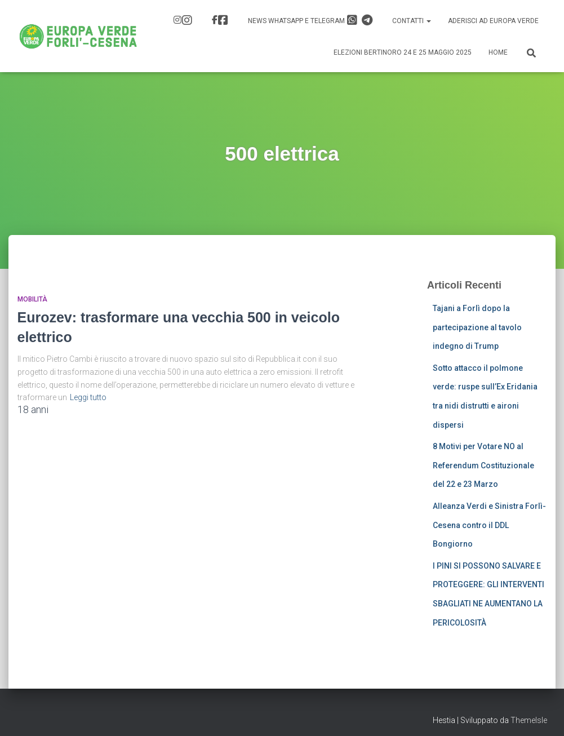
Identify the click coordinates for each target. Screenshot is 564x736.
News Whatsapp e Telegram (310, 20)
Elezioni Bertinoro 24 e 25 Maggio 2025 (403, 52)
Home (498, 52)
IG (187, 20)
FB (223, 20)
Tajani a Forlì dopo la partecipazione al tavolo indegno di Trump (477, 327)
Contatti (411, 21)
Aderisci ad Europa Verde (493, 21)
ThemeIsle (528, 720)
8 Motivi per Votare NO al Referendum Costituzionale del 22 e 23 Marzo (483, 465)
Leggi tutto (88, 397)
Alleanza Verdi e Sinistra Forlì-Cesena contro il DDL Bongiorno (489, 525)
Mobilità (32, 299)
